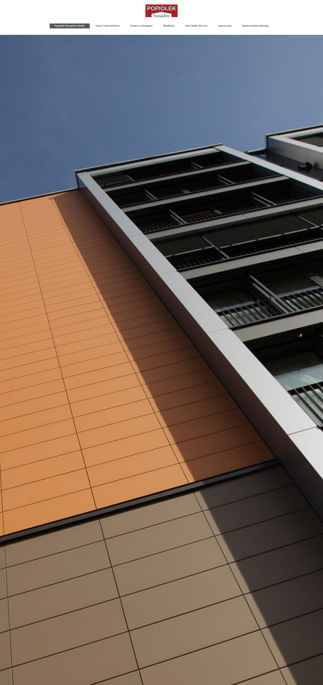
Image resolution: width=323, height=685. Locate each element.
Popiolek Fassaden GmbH (70, 25)
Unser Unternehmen (107, 25)
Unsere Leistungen (141, 25)
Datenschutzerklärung (255, 25)
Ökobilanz (169, 25)
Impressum (225, 25)
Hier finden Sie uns (196, 25)
